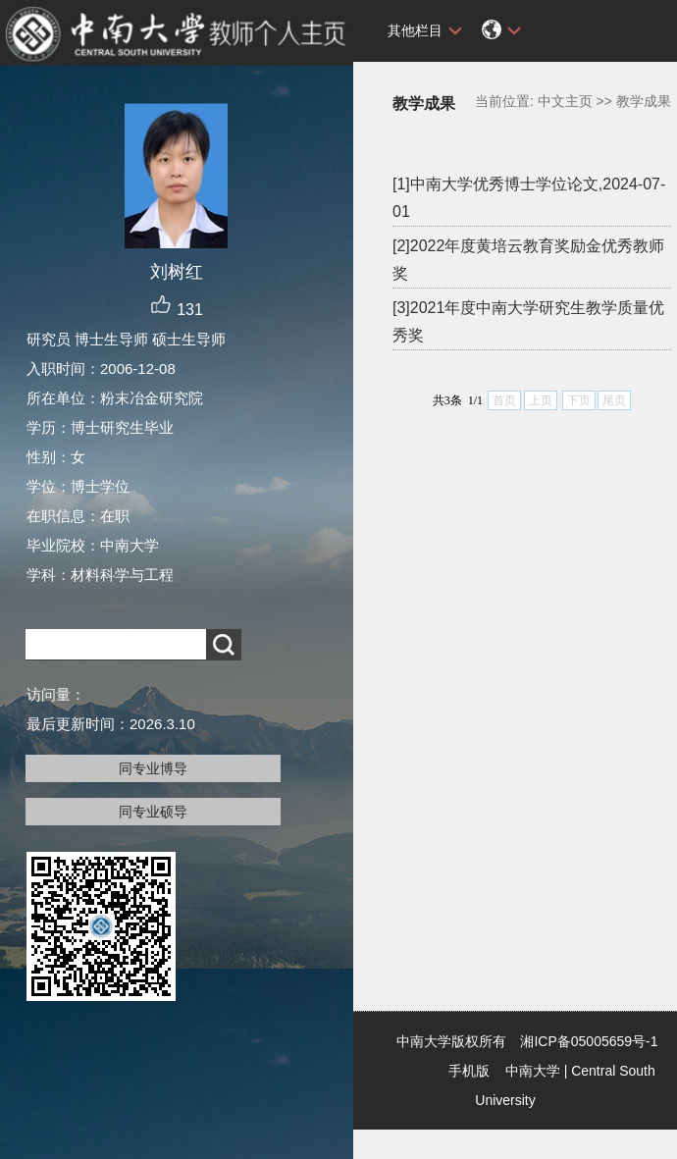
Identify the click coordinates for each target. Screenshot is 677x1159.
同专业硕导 (153, 811)
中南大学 (532, 1071)
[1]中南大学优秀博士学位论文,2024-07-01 (528, 198)
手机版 (469, 1071)
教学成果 (643, 101)
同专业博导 (153, 768)
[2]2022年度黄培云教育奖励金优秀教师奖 (528, 259)
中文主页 (565, 101)
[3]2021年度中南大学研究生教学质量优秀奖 (528, 321)
